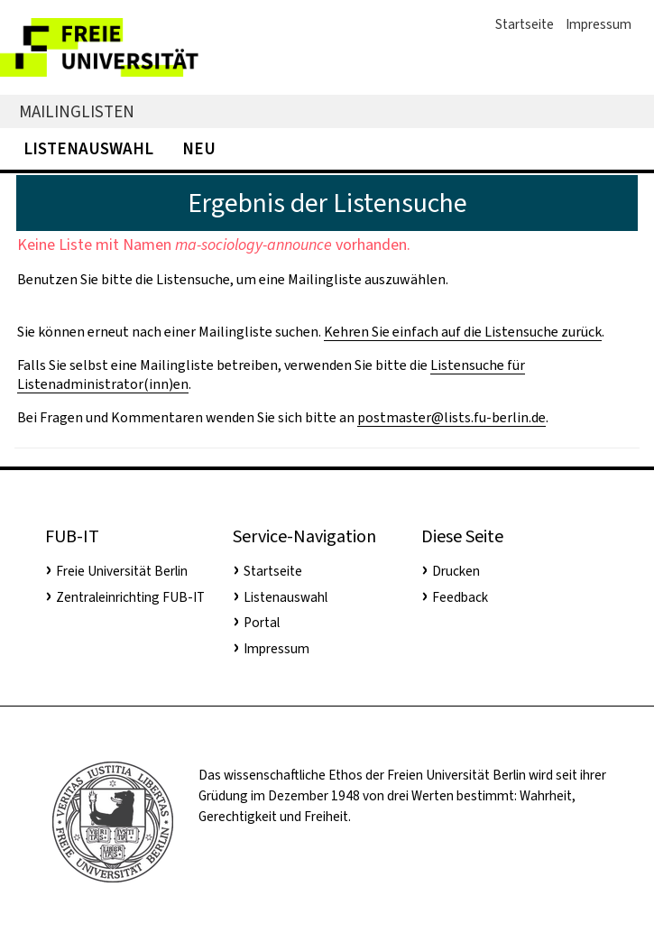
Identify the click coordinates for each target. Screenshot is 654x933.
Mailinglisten (76, 111)
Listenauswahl (88, 148)
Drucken (456, 571)
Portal (262, 623)
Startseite (524, 24)
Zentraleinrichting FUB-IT (130, 597)
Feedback (460, 597)
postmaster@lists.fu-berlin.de (451, 417)
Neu (199, 148)
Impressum (598, 24)
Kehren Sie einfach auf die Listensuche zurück (463, 331)
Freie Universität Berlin (122, 571)
